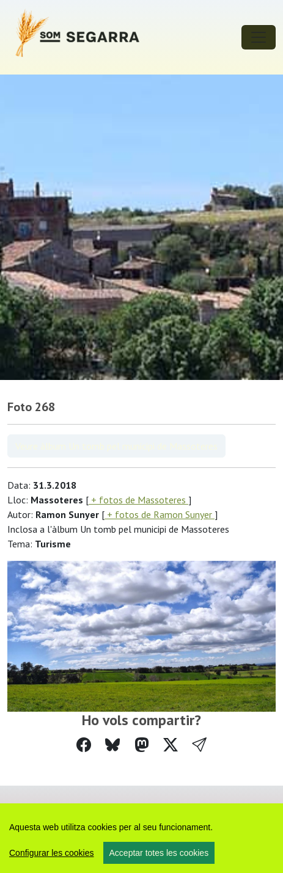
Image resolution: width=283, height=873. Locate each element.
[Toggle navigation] (258, 37)
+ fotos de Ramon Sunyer (160, 514)
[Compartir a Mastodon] (141, 745)
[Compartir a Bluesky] (112, 745)
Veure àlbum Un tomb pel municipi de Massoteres (116, 446)
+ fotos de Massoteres (138, 500)
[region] (141, 838)
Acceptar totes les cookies (159, 853)
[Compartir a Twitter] (170, 745)
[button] (199, 745)
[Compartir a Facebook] (83, 745)
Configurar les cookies (51, 853)
